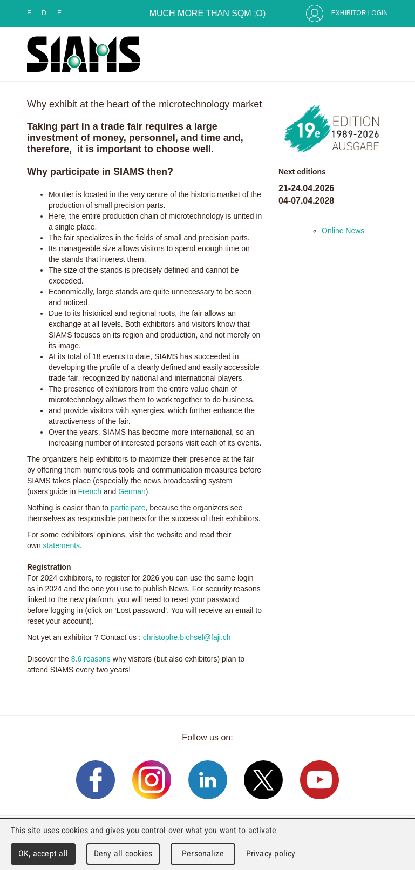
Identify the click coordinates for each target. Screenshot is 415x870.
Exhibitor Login (359, 13)
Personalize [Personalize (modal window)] (202, 853)
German (132, 491)
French (91, 491)
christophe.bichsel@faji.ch (187, 637)
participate (128, 507)
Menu (377, 54)
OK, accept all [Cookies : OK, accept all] (43, 853)
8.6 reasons (91, 659)
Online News (343, 230)
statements (61, 545)
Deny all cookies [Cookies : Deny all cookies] (123, 853)
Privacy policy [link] (270, 853)
